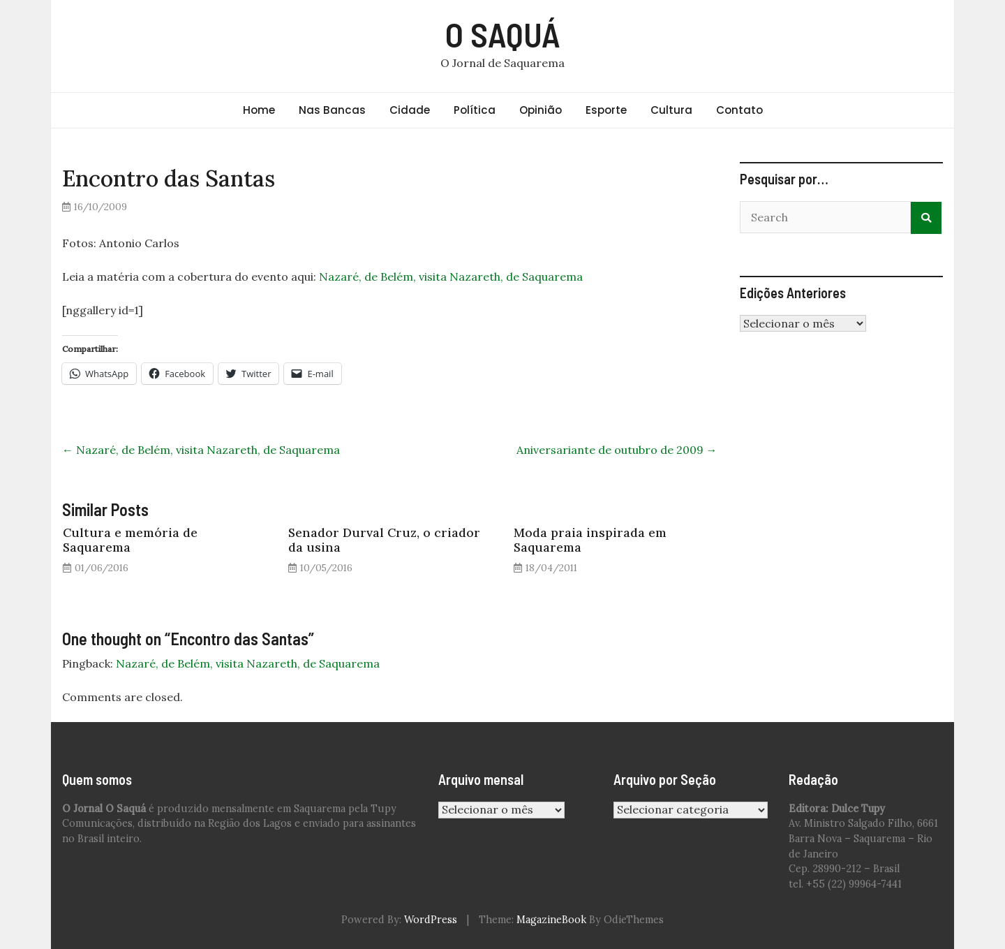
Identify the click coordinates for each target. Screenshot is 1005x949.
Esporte (606, 110)
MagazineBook (551, 919)
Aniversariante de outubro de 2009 (616, 450)
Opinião (540, 110)
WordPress (430, 919)
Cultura (671, 110)
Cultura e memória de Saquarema (130, 539)
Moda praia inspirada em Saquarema (590, 539)
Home (259, 110)
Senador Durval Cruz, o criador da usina (384, 539)
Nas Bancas (332, 110)
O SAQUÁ (502, 34)
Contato (739, 110)
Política (475, 110)
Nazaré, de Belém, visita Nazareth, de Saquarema (451, 277)
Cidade (409, 110)
